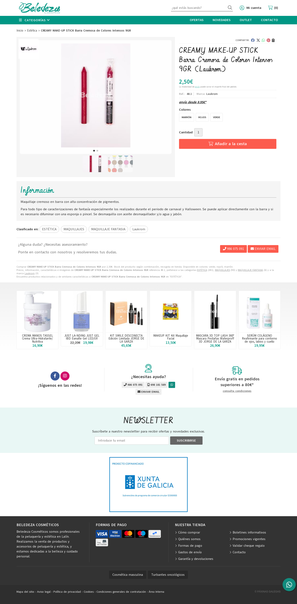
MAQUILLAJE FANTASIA (250, 270)
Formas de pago (190, 545)
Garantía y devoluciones (195, 559)
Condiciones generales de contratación (121, 592)
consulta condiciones (237, 391)
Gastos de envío (190, 552)
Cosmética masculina (127, 574)
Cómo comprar (189, 532)
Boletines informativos (249, 532)
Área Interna (156, 592)
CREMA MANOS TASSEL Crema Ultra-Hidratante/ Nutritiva (37, 339)
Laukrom (30, 273)
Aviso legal (44, 592)
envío (197, 86)
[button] (94, 151)
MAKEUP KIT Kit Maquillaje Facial (170, 337)
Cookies (89, 592)
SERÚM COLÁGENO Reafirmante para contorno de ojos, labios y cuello (259, 339)
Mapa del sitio (25, 592)
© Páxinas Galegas (267, 591)
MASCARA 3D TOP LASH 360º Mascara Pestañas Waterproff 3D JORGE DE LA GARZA (215, 339)
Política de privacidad (67, 592)
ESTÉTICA (202, 270)
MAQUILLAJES (222, 270)
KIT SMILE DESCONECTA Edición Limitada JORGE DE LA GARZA (126, 339)
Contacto (239, 552)
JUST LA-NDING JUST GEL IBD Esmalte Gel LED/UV (81, 337)
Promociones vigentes (249, 539)
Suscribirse (186, 440)
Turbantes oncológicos (168, 574)
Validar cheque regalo (249, 545)
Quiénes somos (189, 539)
